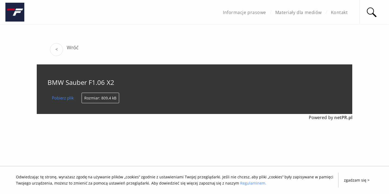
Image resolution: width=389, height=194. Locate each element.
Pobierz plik (63, 98)
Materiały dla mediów (298, 12)
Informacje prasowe (244, 12)
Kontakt (339, 12)
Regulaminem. (253, 183)
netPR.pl (343, 117)
